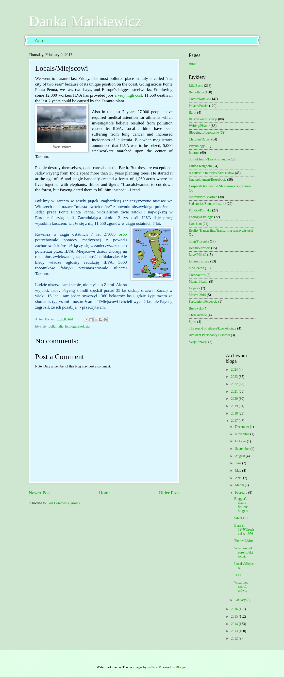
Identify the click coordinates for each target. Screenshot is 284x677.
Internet (194, 153)
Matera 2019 (197, 295)
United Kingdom (200, 166)
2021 (235, 391)
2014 (235, 624)
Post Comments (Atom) (63, 503)
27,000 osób (115, 234)
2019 (235, 406)
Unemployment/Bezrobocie (208, 179)
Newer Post (40, 492)
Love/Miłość (197, 255)
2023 (235, 377)
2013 (235, 631)
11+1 (237, 575)
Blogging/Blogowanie (204, 132)
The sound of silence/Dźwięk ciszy (212, 328)
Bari (192, 112)
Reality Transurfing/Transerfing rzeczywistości (221, 230)
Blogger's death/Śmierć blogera (241, 505)
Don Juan (195, 224)
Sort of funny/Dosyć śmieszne (209, 159)
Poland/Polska (198, 106)
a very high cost (128, 95)
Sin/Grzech (196, 268)
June (238, 463)
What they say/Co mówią (241, 586)
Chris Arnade (198, 315)
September (242, 449)
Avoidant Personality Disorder (209, 335)
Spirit (193, 322)
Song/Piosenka (199, 241)
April (239, 478)
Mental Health (198, 281)
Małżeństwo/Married (203, 197)
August (240, 456)
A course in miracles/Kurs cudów (211, 173)
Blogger (181, 667)
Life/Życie (196, 85)
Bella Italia (56, 326)
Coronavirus (197, 275)
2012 (235, 638)
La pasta (194, 288)
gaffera (152, 667)
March (240, 485)
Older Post (169, 492)
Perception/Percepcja (203, 301)
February (241, 492)
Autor (40, 40)
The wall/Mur (243, 541)
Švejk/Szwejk (198, 342)
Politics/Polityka (200, 210)
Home (105, 492)
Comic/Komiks (199, 99)
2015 (235, 616)
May (238, 470)
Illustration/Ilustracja (203, 119)
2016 (235, 609)
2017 (235, 420)
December (242, 427)
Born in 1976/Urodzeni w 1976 (244, 530)
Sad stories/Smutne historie (207, 204)
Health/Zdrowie (199, 248)
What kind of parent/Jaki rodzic (243, 552)
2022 (235, 384)
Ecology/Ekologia (77, 326)
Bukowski (196, 308)
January (240, 600)
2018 (235, 413)
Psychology (197, 146)
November (242, 434)
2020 (235, 398)
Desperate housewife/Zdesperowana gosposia (220, 186)
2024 (235, 369)
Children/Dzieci (200, 139)
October (241, 441)
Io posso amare (199, 261)
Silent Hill (241, 518)
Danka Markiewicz (85, 21)
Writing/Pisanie (199, 126)
